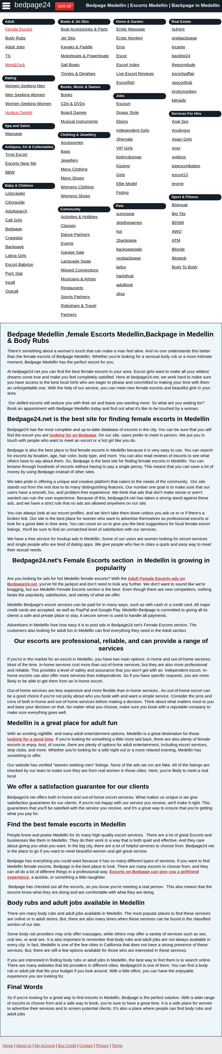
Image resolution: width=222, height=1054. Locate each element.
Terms (117, 1045)
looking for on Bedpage (73, 435)
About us (23, 1045)
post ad (64, 6)
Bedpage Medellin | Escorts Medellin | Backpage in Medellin (153, 5)
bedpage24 (32, 5)
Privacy (102, 1045)
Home (8, 1045)
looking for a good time (30, 739)
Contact (86, 1045)
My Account (45, 1045)
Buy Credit (67, 1045)
